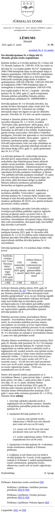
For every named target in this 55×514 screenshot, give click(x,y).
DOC (15, 510)
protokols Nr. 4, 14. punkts (41, 50)
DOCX (21, 490)
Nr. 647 (22, 290)
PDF (41, 482)
